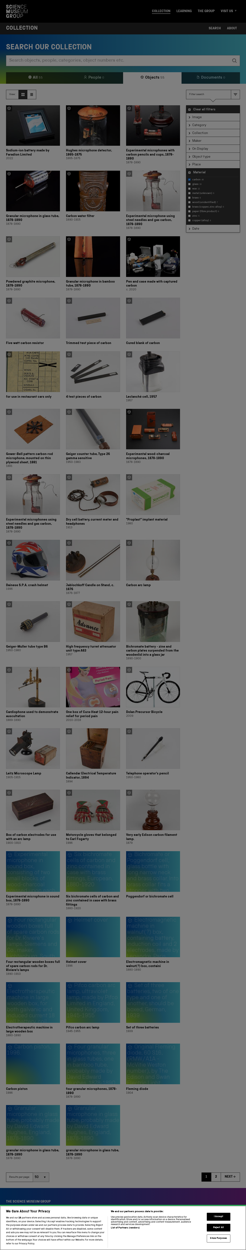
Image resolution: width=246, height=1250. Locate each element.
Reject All (218, 1234)
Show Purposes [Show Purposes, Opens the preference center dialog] (218, 1245)
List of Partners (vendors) (125, 1235)
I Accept (218, 1223)
